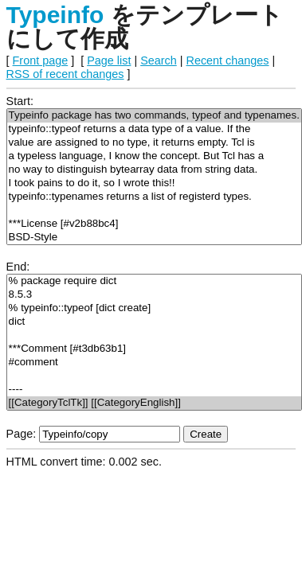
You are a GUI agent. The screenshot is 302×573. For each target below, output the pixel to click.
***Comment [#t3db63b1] (154, 349)
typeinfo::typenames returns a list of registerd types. (154, 197)
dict (154, 322)
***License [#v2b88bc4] (154, 224)
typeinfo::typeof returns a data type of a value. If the (154, 129)
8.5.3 (154, 295)
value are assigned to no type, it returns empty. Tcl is (154, 143)
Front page (41, 60)
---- (154, 389)
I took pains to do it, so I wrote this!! (154, 183)
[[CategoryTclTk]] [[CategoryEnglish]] (154, 403)
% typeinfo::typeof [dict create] (154, 308)
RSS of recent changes (65, 74)
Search (158, 60)
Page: (21, 433)
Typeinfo (55, 15)
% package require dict (154, 281)
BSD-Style (154, 237)
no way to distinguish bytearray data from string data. (154, 170)
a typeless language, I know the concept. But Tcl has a (154, 156)
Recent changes (227, 60)
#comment (154, 362)
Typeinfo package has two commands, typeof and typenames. (154, 116)
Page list (109, 60)
